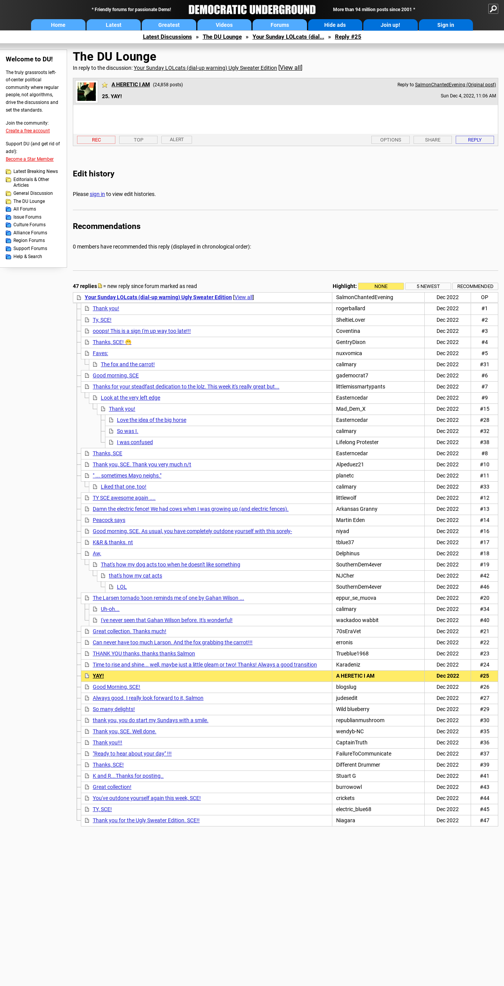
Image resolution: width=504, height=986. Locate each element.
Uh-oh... (110, 609)
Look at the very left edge (130, 398)
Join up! (390, 25)
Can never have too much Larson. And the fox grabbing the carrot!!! (173, 642)
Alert (177, 139)
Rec (96, 140)
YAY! (98, 676)
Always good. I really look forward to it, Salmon (148, 698)
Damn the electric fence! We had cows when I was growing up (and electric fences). (191, 509)
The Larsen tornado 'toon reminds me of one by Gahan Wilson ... (168, 598)
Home (58, 25)
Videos (224, 25)
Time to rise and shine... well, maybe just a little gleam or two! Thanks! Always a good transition (205, 665)
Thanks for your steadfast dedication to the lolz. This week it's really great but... (186, 387)
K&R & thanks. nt (113, 542)
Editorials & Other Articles (31, 182)
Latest (113, 25)
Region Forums (29, 240)
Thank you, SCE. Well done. (124, 731)
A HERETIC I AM (131, 84)
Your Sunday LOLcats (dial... (288, 36)
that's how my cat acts (135, 576)
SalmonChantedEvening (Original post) (455, 84)
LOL (122, 587)
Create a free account (28, 130)
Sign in (445, 25)
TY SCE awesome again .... (124, 498)
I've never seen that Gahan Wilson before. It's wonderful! (167, 620)
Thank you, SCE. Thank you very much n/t (142, 464)
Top (138, 140)
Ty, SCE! (102, 320)
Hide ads (335, 25)
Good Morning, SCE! (116, 687)
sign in (97, 194)
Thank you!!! (107, 742)
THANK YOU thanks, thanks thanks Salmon (144, 653)
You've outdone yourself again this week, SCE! (147, 798)
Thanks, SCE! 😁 (112, 342)
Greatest (169, 25)
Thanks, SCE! (108, 765)
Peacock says (109, 520)
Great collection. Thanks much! (129, 631)
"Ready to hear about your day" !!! (132, 754)
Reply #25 (348, 36)
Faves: (100, 353)
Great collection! (112, 787)
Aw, (97, 553)
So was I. (127, 431)
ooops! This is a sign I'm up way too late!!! (142, 331)
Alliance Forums (30, 232)
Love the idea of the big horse (151, 420)
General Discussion (33, 193)
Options (390, 140)
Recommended (475, 286)
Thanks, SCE (107, 453)
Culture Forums (29, 224)
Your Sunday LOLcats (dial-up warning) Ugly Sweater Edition (205, 68)
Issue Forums (27, 217)
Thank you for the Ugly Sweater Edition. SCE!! (146, 820)
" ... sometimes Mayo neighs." (127, 475)
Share (432, 140)
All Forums (24, 209)
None (380, 286)
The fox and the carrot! (128, 364)
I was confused (135, 442)
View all (290, 67)
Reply (475, 140)
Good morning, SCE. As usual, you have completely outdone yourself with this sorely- (192, 531)
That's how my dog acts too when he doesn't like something (170, 564)
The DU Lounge (222, 36)
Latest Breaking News (35, 171)
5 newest (428, 286)
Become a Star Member (30, 159)
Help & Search (27, 256)
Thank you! (106, 308)
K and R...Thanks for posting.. (128, 776)
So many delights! (114, 709)
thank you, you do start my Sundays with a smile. (150, 720)
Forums (280, 25)
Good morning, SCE (116, 375)
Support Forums (30, 248)
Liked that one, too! (123, 487)
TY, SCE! (102, 809)
